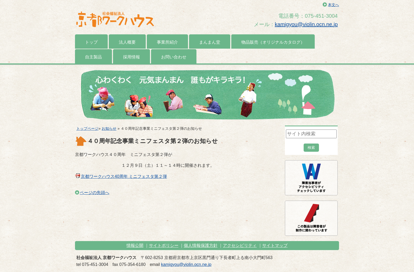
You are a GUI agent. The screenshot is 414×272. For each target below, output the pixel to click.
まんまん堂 (209, 42)
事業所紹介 (167, 42)
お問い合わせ (173, 57)
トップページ (87, 128)
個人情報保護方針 (201, 245)
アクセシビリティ (240, 245)
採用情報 (131, 57)
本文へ (333, 5)
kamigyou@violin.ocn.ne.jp (306, 24)
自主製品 (93, 57)
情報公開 (134, 245)
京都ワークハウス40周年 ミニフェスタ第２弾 (124, 176)
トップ (91, 42)
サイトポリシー (163, 245)
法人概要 (127, 42)
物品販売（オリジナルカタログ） (273, 42)
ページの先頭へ (92, 192)
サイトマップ (275, 245)
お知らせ (109, 128)
